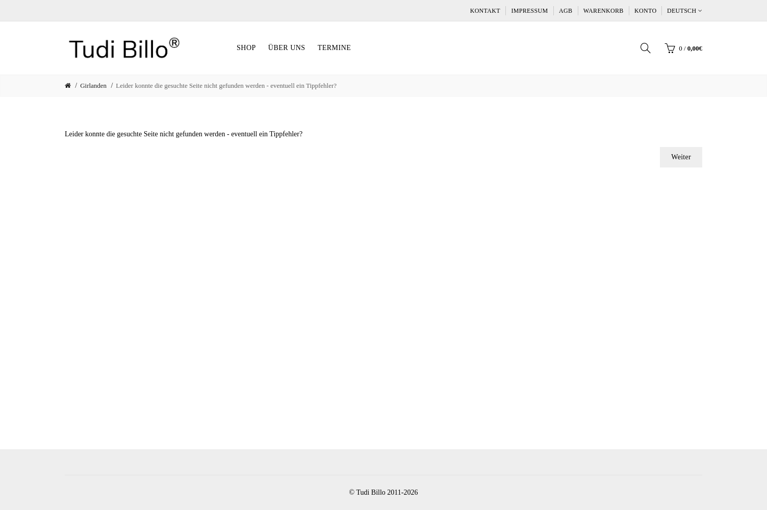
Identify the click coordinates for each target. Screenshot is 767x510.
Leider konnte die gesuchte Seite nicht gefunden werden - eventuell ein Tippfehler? (226, 85)
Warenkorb (603, 10)
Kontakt (485, 10)
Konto (645, 10)
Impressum (529, 10)
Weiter (681, 157)
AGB (565, 10)
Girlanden (93, 85)
